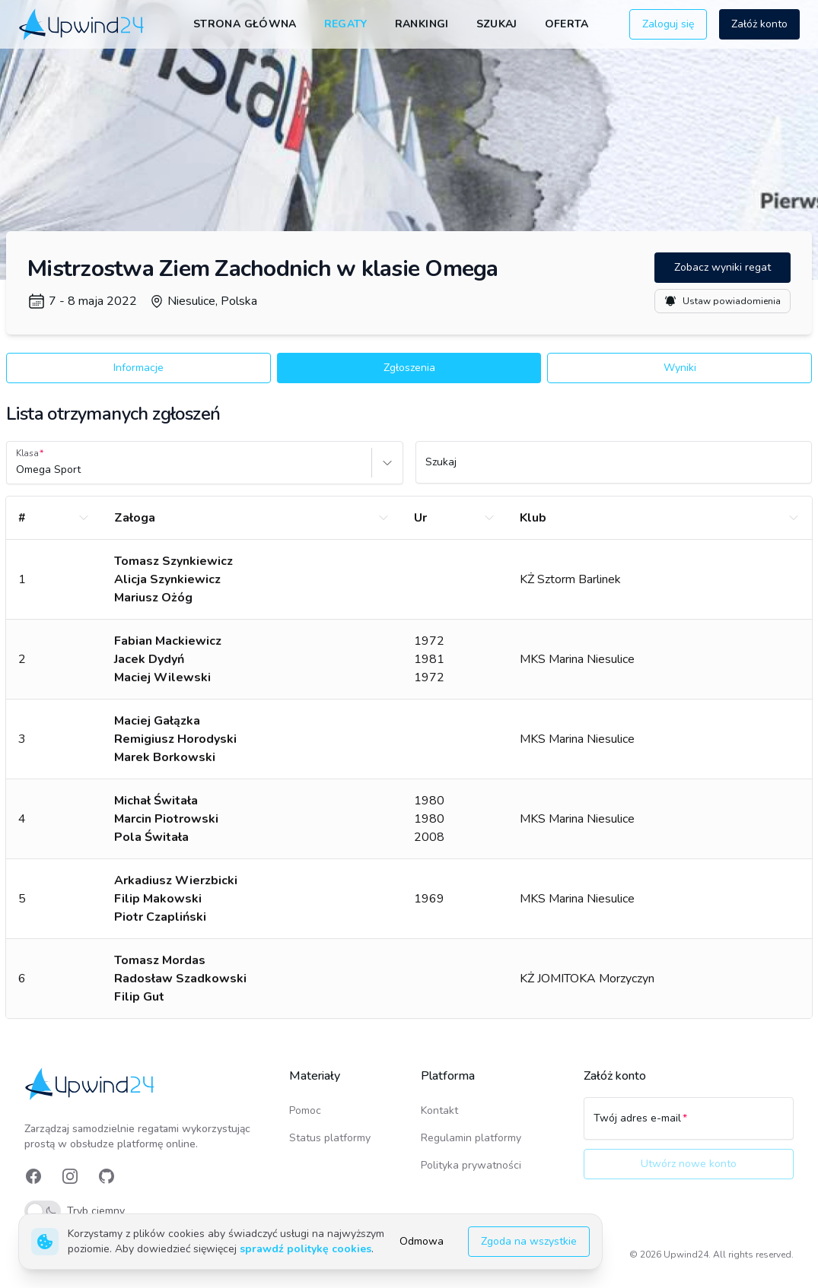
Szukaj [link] (496, 24)
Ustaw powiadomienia (722, 301)
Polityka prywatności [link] (471, 1165)
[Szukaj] (614, 469)
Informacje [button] (138, 367)
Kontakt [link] (439, 1110)
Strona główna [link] (245, 24)
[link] (82, 24)
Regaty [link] (346, 24)
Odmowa (421, 1241)
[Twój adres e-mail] (689, 1125)
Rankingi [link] (422, 24)
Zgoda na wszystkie (529, 1241)
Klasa (27, 453)
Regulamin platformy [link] (471, 1138)
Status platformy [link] (330, 1138)
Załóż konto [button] (759, 24)
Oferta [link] (567, 24)
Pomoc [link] (305, 1110)
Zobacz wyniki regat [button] (722, 267)
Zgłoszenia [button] (409, 367)
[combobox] (17, 469)
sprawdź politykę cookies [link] (305, 1249)
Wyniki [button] (680, 367)
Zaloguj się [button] (668, 24)
